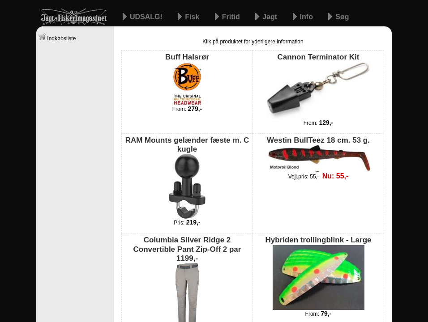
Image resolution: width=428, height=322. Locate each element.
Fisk (193, 17)
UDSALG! (147, 17)
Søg (342, 17)
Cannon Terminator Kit (318, 86)
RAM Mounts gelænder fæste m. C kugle (187, 177)
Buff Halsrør (187, 79)
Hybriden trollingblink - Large (318, 272)
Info (307, 17)
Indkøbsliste (57, 37)
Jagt (270, 17)
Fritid (232, 17)
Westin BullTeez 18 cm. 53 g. (318, 154)
